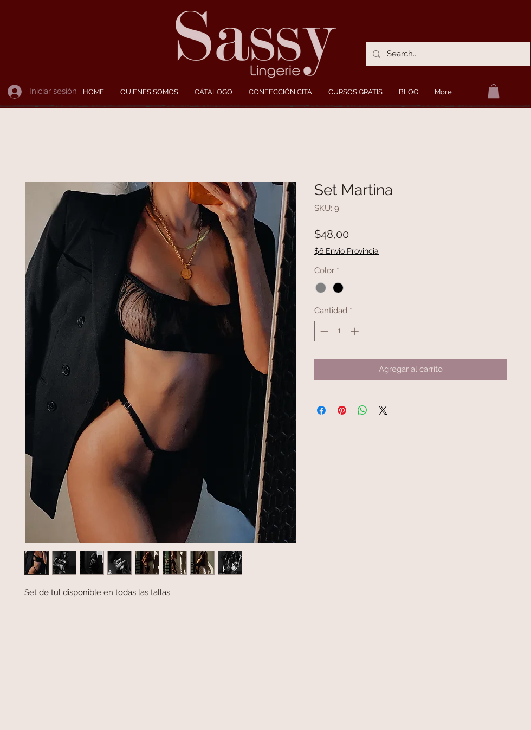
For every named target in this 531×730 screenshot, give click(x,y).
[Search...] (447, 54)
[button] (494, 91)
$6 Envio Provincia (346, 251)
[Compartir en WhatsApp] (362, 410)
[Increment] (355, 331)
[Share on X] (383, 410)
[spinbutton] (339, 331)
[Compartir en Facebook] (321, 410)
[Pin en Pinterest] (341, 410)
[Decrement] (323, 331)
